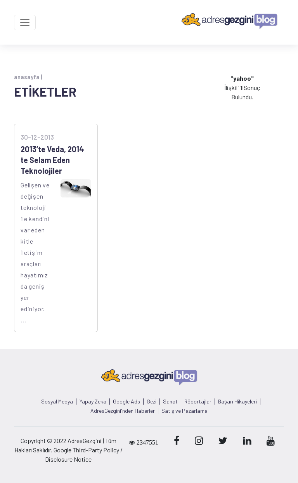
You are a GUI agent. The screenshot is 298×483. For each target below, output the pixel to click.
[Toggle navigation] (25, 22)
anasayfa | (28, 76)
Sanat (170, 401)
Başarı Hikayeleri (237, 401)
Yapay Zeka (93, 401)
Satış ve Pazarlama (184, 411)
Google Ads (126, 401)
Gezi (151, 401)
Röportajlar (197, 401)
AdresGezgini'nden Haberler (122, 411)
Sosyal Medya (57, 401)
